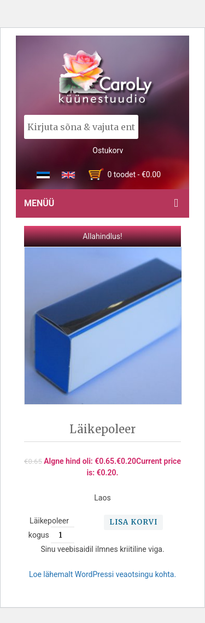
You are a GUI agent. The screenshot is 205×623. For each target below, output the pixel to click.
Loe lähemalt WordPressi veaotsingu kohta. (102, 574)
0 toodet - (134, 174)
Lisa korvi (133, 522)
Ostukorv (107, 150)
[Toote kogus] (64, 535)
